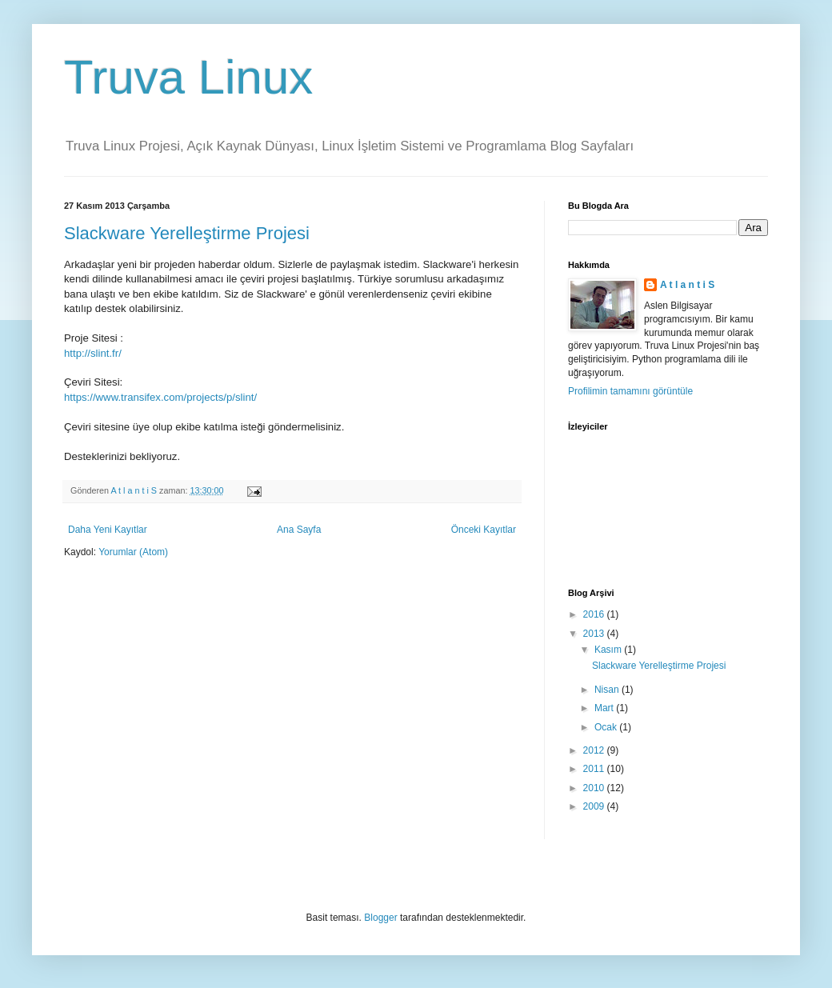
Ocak (606, 727)
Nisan (608, 689)
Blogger (380, 917)
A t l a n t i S (687, 284)
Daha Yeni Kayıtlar (107, 529)
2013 (595, 633)
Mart (605, 708)
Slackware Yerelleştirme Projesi (187, 233)
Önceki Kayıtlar (483, 529)
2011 (595, 768)
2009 (595, 806)
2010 (595, 788)
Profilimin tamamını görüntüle (630, 391)
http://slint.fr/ (93, 353)
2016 (595, 614)
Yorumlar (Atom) (133, 552)
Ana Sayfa (299, 529)
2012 (595, 750)
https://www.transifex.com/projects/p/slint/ (160, 397)
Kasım (609, 649)
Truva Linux (188, 77)
